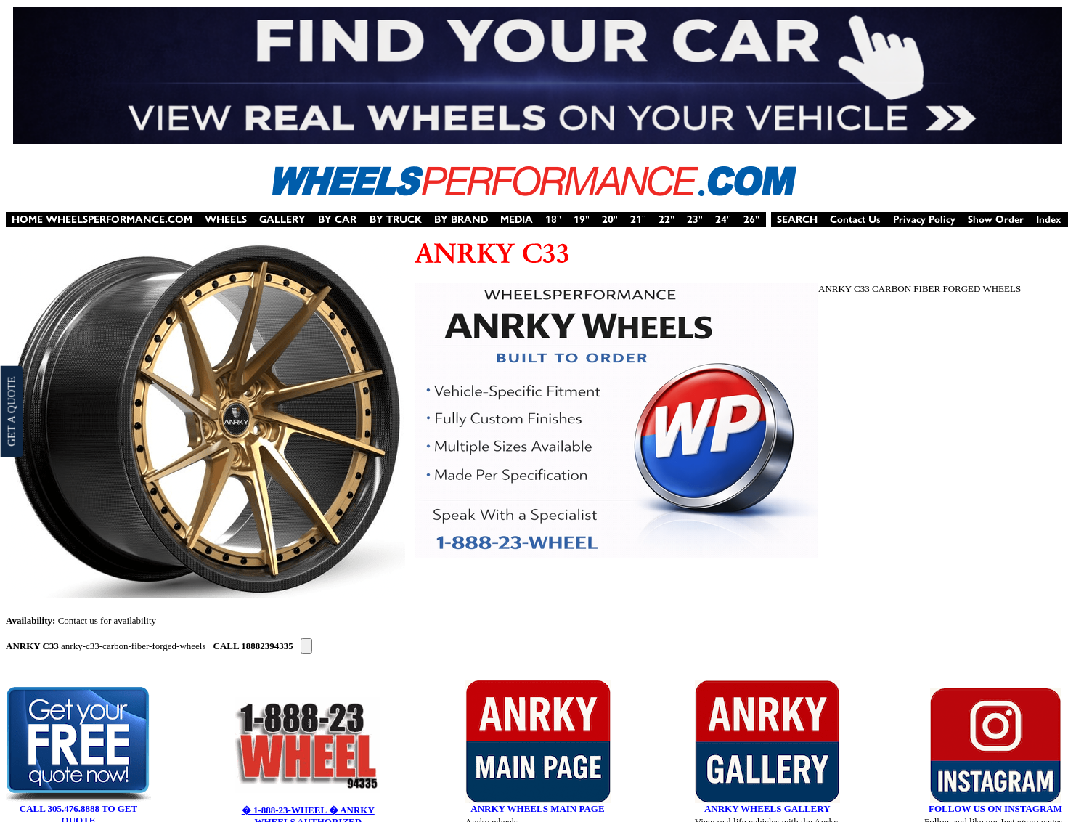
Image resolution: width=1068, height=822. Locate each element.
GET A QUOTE (11, 411)
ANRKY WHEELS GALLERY (767, 808)
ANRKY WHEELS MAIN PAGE (537, 808)
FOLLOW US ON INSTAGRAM (995, 808)
